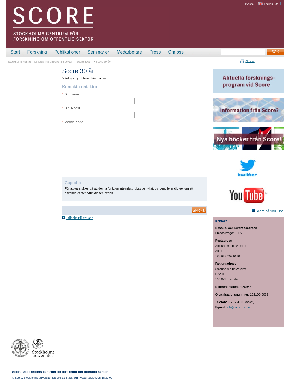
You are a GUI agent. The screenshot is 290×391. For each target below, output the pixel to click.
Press (155, 52)
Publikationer (67, 52)
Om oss (175, 52)
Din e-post (71, 108)
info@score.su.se (239, 307)
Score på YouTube (269, 211)
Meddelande (72, 122)
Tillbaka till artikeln (79, 218)
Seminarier (98, 52)
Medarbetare (129, 52)
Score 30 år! (83, 61)
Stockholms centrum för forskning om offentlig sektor (40, 61)
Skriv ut (249, 61)
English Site (271, 3)
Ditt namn (70, 94)
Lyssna (249, 3)
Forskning (37, 52)
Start (15, 52)
